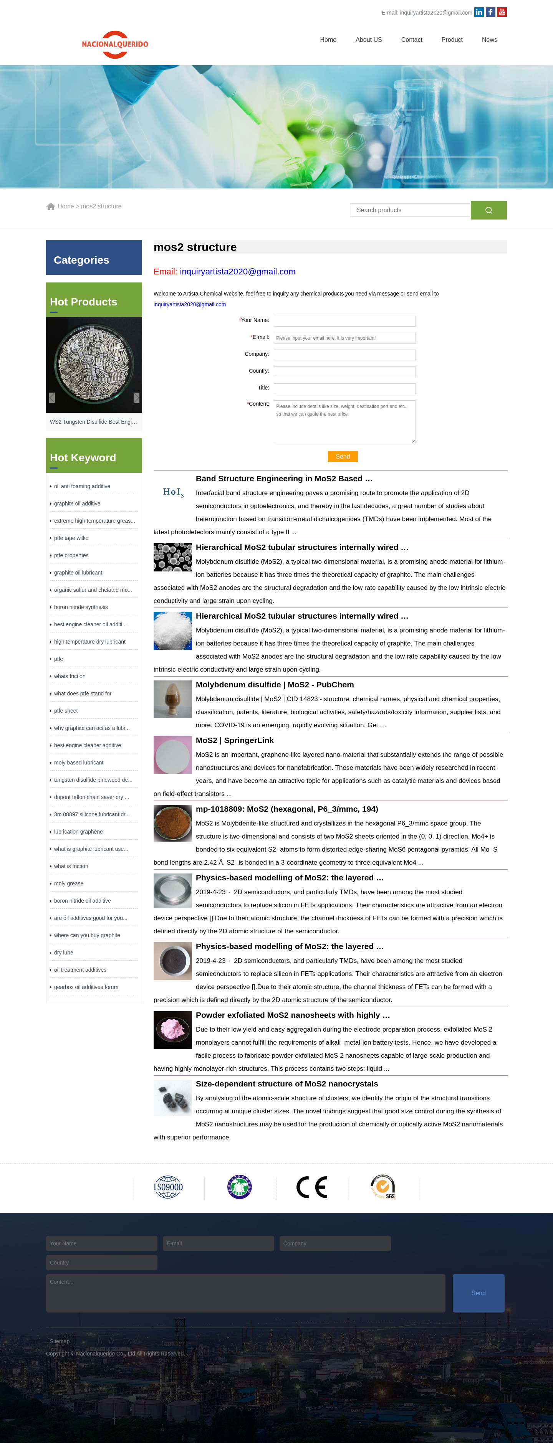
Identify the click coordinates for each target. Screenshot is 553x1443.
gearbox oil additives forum (86, 987)
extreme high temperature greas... (94, 521)
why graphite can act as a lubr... (92, 728)
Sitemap (60, 1341)
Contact (411, 39)
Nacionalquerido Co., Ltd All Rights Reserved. (130, 1354)
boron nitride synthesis (81, 607)
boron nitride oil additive (82, 901)
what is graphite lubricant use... (91, 849)
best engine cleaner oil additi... (90, 624)
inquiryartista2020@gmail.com (436, 13)
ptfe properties (71, 555)
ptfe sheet (66, 711)
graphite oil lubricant (78, 573)
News (489, 39)
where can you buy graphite (87, 935)
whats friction (70, 676)
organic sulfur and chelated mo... (93, 590)
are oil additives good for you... (90, 918)
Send (343, 456)
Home (328, 39)
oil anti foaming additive (82, 486)
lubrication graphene (78, 832)
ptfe (58, 659)
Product (452, 39)
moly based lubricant (78, 762)
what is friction (71, 866)
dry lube (63, 952)
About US (369, 39)
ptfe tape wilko (71, 538)
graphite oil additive (77, 503)
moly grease (68, 883)
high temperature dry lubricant (90, 642)
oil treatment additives (80, 970)
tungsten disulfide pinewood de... (93, 780)
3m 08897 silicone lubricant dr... (92, 814)
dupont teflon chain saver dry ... (91, 797)
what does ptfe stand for (82, 693)
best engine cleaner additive (87, 745)
